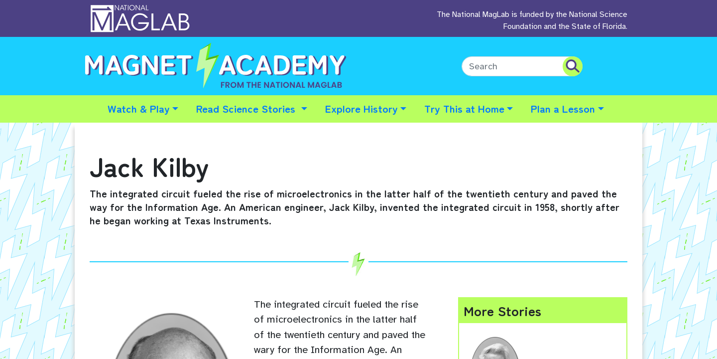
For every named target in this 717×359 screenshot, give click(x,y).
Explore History (361, 108)
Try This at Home (464, 108)
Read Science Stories (247, 108)
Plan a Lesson (563, 108)
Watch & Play (139, 108)
